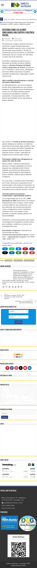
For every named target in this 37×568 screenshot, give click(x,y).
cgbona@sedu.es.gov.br (17, 237)
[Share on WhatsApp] (12, 248)
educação (9, 260)
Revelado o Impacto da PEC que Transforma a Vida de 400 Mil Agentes (14, 296)
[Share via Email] (18, 252)
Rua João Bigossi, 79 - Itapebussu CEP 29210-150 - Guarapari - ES (14, 499)
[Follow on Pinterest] (7, 368)
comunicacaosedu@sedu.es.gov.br (15, 235)
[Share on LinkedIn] (12, 252)
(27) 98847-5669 (8, 505)
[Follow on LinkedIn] (30, 368)
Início (3, 22)
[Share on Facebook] (32, 248)
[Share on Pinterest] (25, 248)
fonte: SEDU (18, 260)
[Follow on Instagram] (16, 368)
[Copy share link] (25, 252)
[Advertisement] (18, 121)
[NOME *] (18, 311)
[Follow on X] (21, 368)
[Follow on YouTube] (25, 368)
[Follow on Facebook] (12, 368)
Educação (10, 22)
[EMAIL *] (18, 317)
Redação (7, 39)
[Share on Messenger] (18, 248)
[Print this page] (32, 252)
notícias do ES (29, 260)
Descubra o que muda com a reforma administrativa (23, 301)
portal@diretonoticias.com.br (12, 503)
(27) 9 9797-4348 (8, 508)
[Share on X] (5, 252)
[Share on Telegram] (5, 248)
